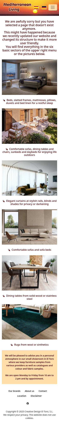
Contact (43, 390)
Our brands (14, 390)
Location (21, 395)
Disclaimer (36, 395)
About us (29, 390)
